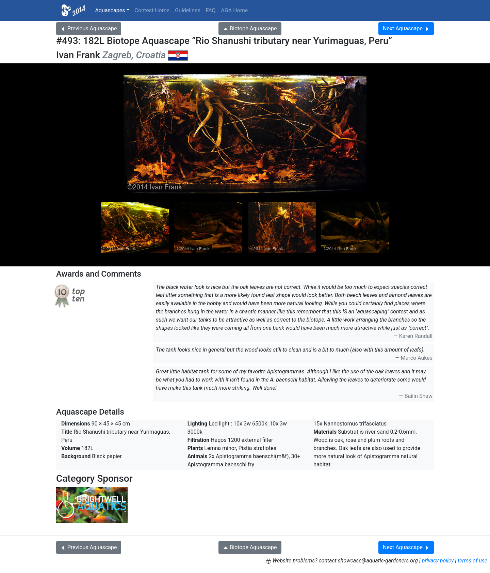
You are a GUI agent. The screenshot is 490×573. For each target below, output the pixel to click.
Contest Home (152, 10)
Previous (89, 28)
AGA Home (234, 10)
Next (406, 28)
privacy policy (438, 560)
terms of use (472, 560)
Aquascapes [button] (110, 10)
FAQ (211, 10)
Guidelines (187, 10)
